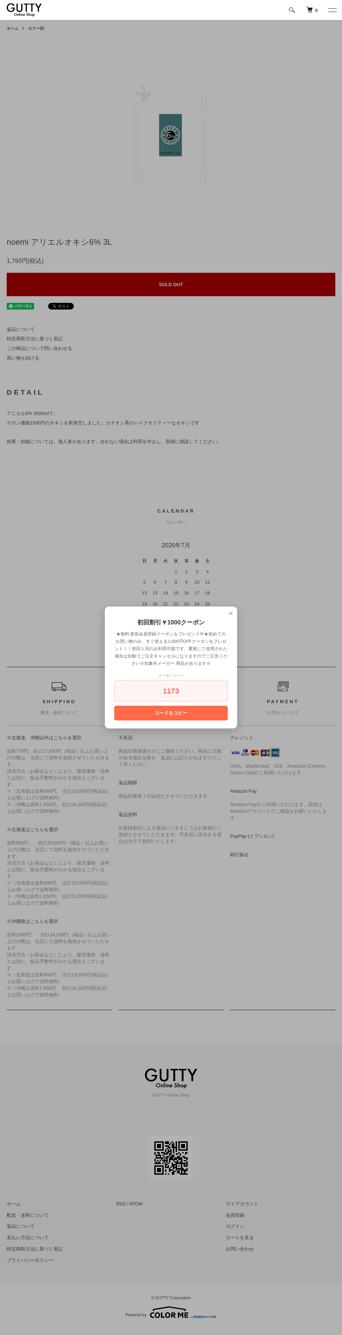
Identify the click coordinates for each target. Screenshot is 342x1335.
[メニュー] (332, 10)
